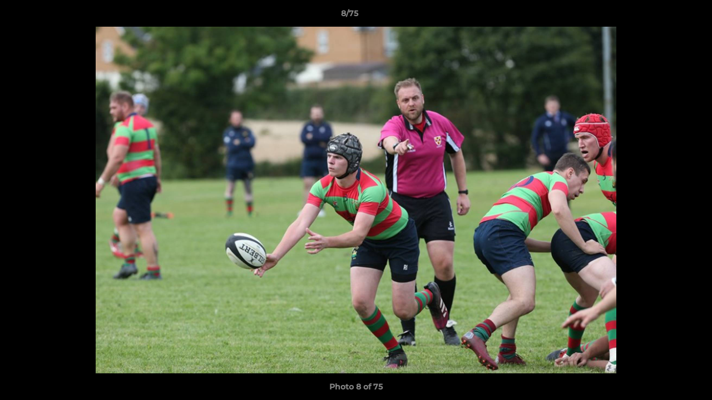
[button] (665, 16)
